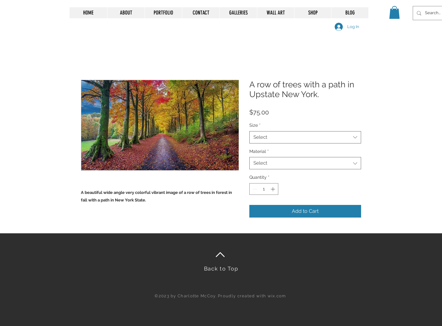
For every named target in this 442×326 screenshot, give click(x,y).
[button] (394, 12)
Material (259, 151)
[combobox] (305, 137)
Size (255, 125)
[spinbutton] (263, 189)
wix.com (277, 296)
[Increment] (273, 189)
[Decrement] (254, 189)
